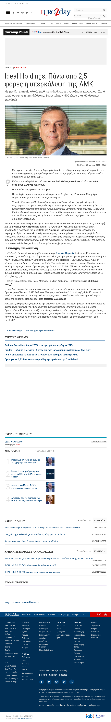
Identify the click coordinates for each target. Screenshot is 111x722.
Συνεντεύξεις (79, 632)
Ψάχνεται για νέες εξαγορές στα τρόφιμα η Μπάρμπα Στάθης (56, 541)
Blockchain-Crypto (46, 650)
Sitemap (51, 614)
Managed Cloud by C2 (25, 718)
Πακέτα (7, 647)
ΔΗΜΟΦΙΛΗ (12, 451)
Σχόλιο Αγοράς (10, 637)
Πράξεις (8, 650)
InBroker (77, 692)
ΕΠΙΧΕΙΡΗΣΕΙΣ (20, 68)
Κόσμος (25, 635)
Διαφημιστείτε (78, 614)
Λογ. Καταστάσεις (63, 635)
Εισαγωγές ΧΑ (44, 635)
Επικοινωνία (39, 614)
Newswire (25, 625)
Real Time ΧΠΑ (10, 629)
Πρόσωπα (43, 625)
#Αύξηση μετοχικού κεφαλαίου (40, 330)
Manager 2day (79, 635)
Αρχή (99, 614)
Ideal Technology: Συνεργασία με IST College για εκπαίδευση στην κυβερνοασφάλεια (56, 527)
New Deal (95, 632)
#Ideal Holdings (14, 330)
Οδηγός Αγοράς (45, 632)
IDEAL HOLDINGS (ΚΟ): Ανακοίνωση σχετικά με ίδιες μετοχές (56, 572)
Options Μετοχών (11, 682)
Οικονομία (26, 629)
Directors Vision (80, 656)
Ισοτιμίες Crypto (28, 679)
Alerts (18, 445)
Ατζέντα (77, 653)
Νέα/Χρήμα (43, 629)
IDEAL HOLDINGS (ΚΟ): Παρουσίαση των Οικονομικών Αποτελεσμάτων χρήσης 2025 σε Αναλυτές (56, 559)
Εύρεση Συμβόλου (12, 641)
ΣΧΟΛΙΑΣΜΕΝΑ (44, 451)
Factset (63, 675)
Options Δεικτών (11, 675)
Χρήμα (24, 670)
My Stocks (61, 625)
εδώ (89, 32)
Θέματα (77, 641)
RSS (58, 638)
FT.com (43, 675)
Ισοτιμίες (25, 676)
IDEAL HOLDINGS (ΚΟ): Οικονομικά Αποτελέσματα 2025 (56, 565)
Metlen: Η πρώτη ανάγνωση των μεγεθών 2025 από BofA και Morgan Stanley (26, 474)
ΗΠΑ (24, 660)
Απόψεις (77, 629)
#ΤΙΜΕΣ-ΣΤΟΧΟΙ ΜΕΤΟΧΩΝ (39, 23)
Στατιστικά (8, 644)
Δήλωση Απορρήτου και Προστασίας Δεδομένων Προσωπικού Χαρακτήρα (69, 705)
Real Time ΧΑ (10, 625)
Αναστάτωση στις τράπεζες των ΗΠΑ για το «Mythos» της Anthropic (26, 499)
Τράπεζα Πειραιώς (65, 253)
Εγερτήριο (78, 650)
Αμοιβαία (42, 638)
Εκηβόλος (95, 629)
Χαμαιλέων (95, 625)
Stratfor (53, 675)
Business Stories (80, 660)
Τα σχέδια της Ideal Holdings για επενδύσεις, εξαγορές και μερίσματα (56, 534)
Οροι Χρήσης (63, 614)
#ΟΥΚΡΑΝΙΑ (92, 23)
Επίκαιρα (25, 638)
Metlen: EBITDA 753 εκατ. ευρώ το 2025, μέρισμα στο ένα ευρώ (25, 461)
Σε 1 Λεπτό (26, 657)
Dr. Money (78, 625)
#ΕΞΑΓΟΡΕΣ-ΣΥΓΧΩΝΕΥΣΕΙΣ (69, 23)
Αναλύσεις (43, 641)
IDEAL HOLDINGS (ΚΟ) (14, 442)
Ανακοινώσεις (10, 656)
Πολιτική (25, 644)
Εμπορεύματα (27, 673)
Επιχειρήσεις (27, 641)
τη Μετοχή (99, 520)
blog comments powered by (22, 602)
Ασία (24, 667)
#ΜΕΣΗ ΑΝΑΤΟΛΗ (14, 23)
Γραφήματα (61, 632)
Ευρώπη (25, 663)
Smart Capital (79, 663)
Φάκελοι (77, 638)
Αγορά (24, 632)
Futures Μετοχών (11, 679)
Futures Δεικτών (11, 672)
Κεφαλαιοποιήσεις (11, 653)
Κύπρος (25, 648)
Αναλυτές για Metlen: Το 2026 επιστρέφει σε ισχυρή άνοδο (24, 486)
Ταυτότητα (26, 614)
